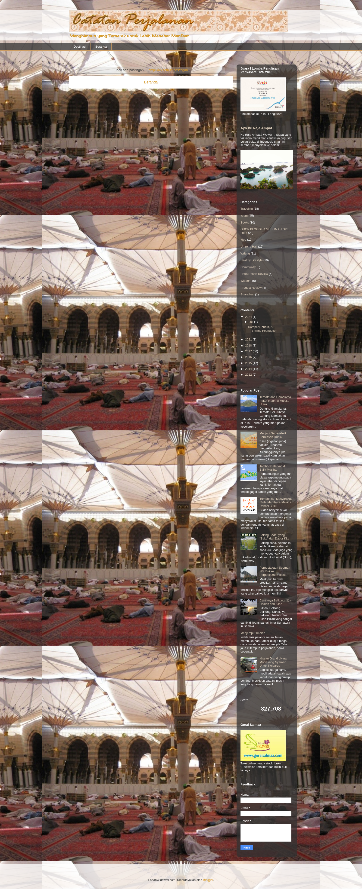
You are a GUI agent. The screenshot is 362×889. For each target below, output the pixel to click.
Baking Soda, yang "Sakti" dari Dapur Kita (274, 536)
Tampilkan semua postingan (167, 70)
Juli (251, 322)
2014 (249, 369)
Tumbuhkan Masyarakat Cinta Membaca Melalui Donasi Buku (275, 502)
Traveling (246, 208)
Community (248, 267)
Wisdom (245, 280)
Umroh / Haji (248, 246)
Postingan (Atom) (159, 94)
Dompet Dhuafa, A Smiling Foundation (262, 328)
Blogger (208, 880)
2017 (249, 351)
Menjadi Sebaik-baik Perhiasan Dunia (273, 435)
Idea (243, 239)
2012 (249, 374)
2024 (249, 317)
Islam (244, 215)
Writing (245, 253)
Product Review (251, 287)
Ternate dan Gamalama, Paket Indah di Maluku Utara (275, 400)
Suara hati (247, 294)
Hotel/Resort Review (254, 274)
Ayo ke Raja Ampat (256, 128)
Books (244, 222)
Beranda (101, 46)
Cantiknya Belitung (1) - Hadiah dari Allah (275, 602)
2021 (249, 339)
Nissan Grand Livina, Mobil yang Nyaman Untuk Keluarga (273, 662)
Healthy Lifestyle (251, 260)
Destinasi (80, 46)
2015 (249, 363)
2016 (249, 357)
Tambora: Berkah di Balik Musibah (272, 468)
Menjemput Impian (252, 633)
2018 (249, 345)
